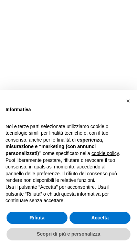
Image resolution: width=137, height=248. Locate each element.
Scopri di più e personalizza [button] (68, 234)
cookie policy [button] (105, 153)
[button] (128, 100)
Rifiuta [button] (37, 217)
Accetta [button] (100, 217)
